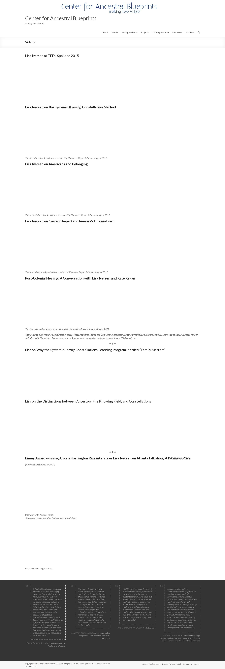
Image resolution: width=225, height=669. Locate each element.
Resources (177, 32)
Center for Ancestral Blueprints (61, 18)
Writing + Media (160, 32)
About (105, 32)
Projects (144, 32)
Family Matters (129, 32)
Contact (190, 32)
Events (114, 32)
